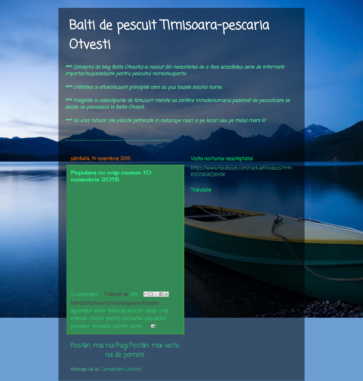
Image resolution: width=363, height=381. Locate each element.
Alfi (134, 294)
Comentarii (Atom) (121, 369)
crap (164, 311)
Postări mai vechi (154, 345)
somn (136, 326)
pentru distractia (124, 318)
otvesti (96, 318)
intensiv (79, 318)
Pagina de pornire (124, 350)
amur (100, 311)
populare (80, 326)
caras (151, 311)
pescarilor (155, 318)
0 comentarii (84, 294)
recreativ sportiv (110, 326)
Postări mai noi (92, 345)
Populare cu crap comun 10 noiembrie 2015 (111, 176)
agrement (81, 311)
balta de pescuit (125, 311)
